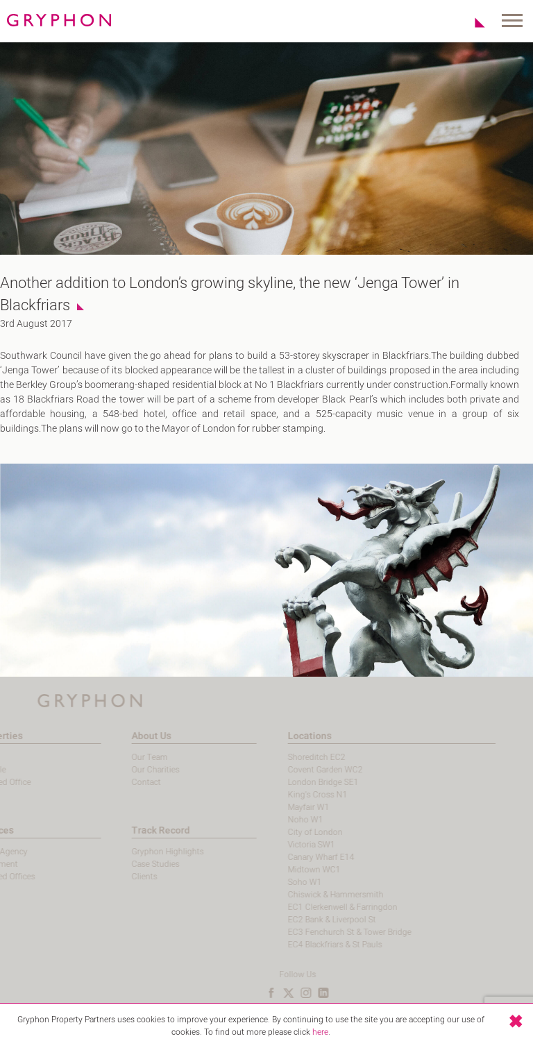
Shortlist (472, 22)
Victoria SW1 (289, 844)
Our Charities (134, 769)
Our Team (128, 757)
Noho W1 (283, 819)
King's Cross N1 (295, 794)
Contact (124, 782)
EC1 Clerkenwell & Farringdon (320, 907)
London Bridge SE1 (301, 782)
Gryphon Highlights (146, 851)
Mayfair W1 (286, 807)
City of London (293, 832)
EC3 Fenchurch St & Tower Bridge (327, 932)
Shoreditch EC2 (294, 757)
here (320, 1039)
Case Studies (134, 864)
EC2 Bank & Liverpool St (310, 919)
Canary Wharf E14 (299, 857)
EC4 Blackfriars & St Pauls (313, 944)
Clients (123, 876)
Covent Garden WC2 (303, 769)
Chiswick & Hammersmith (314, 894)
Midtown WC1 (292, 869)
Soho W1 (283, 882)
